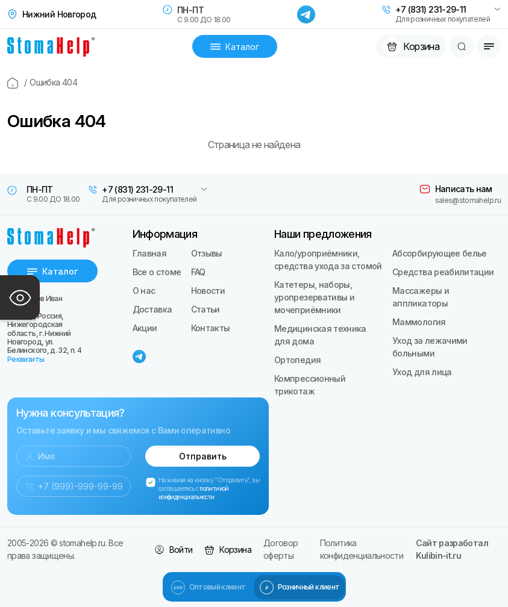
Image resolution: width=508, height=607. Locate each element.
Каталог (234, 47)
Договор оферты (280, 549)
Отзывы (206, 253)
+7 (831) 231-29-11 (430, 9)
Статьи (205, 309)
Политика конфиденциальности (361, 549)
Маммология (419, 322)
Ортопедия (297, 360)
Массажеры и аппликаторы (420, 296)
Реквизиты (25, 359)
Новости (208, 290)
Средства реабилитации (443, 272)
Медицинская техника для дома (320, 334)
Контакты (210, 328)
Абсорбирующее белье (439, 253)
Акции (145, 328)
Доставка (152, 309)
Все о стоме (157, 272)
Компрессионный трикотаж (309, 384)
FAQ (198, 272)
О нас (144, 290)
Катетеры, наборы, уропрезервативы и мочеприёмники (314, 297)
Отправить (203, 456)
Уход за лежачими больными (430, 346)
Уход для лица (422, 372)
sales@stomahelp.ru (468, 200)
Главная (150, 253)
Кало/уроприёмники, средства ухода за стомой (328, 259)
